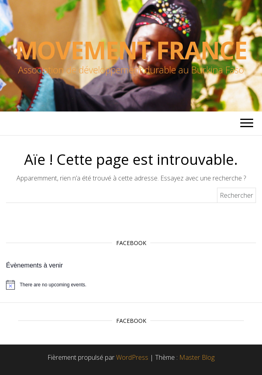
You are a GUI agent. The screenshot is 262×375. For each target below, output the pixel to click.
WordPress (132, 357)
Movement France (131, 50)
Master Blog (197, 357)
